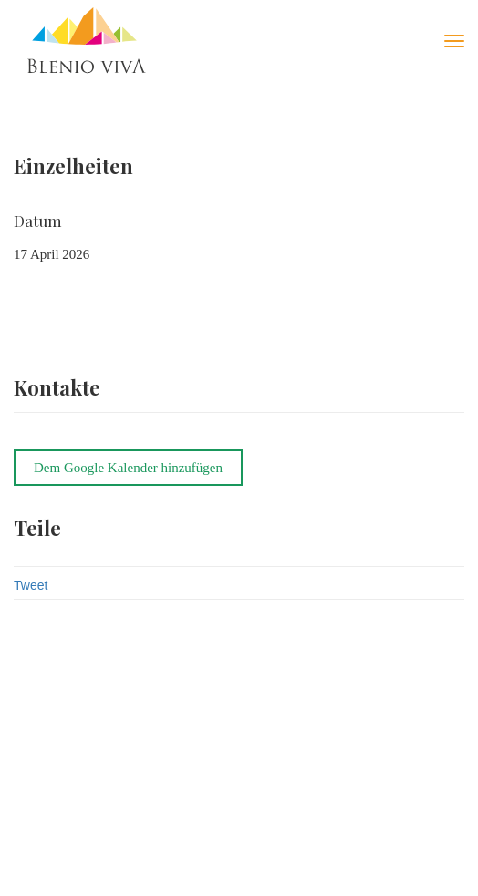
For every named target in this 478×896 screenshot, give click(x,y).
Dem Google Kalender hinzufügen (128, 467)
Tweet (30, 585)
